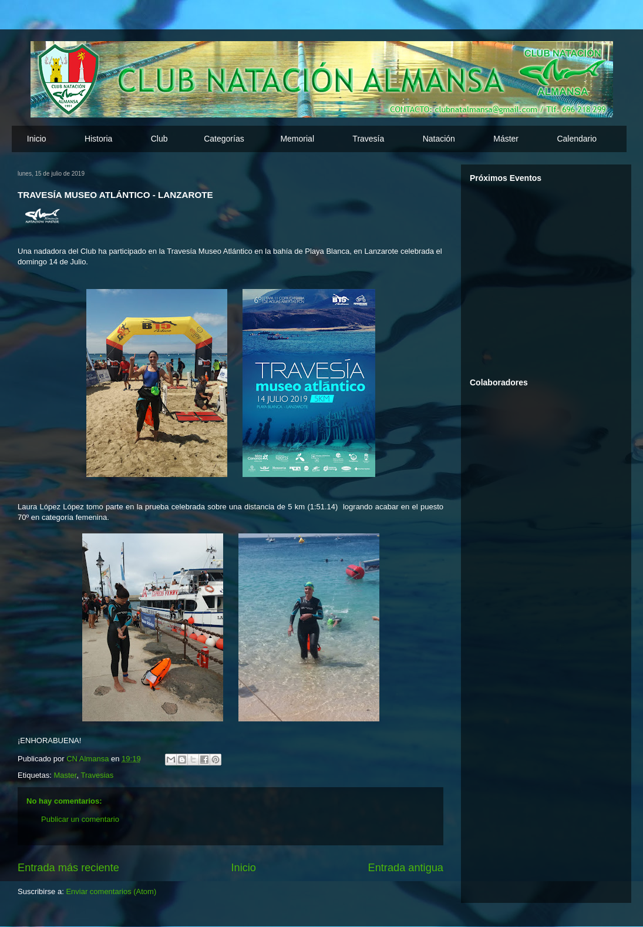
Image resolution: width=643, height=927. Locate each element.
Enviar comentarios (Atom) (111, 891)
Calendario (577, 138)
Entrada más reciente (68, 868)
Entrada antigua (405, 868)
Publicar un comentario (80, 819)
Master (64, 775)
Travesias (96, 775)
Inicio (36, 138)
